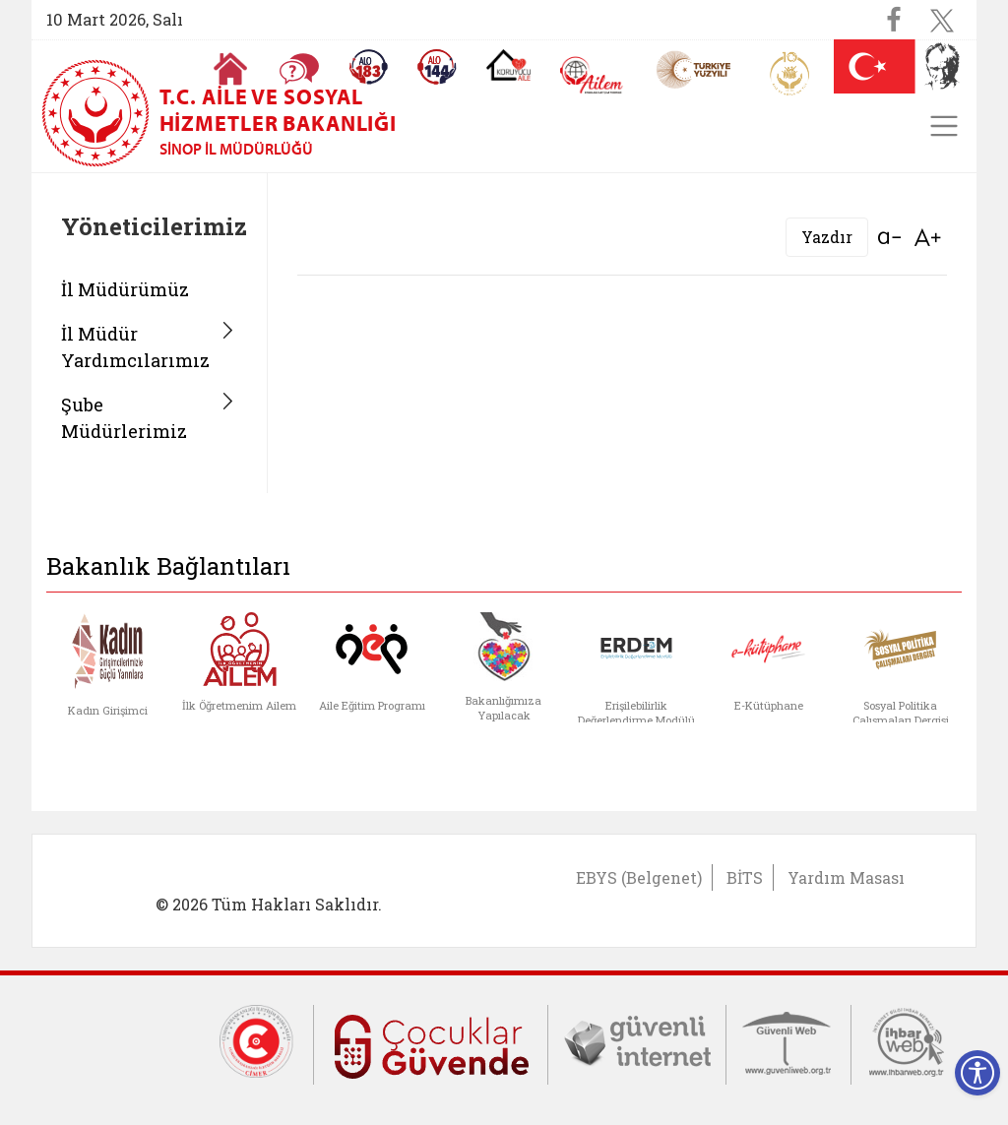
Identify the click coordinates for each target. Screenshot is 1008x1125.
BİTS (744, 877)
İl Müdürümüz (125, 289)
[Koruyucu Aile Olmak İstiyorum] (508, 65)
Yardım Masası (846, 877)
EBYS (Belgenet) (639, 877)
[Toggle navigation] (944, 126)
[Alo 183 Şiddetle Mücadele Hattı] (368, 67)
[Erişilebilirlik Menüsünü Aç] (977, 1072)
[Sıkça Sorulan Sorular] (299, 69)
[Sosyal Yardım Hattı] (437, 67)
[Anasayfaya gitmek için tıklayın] (230, 69)
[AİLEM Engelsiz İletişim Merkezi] (592, 75)
